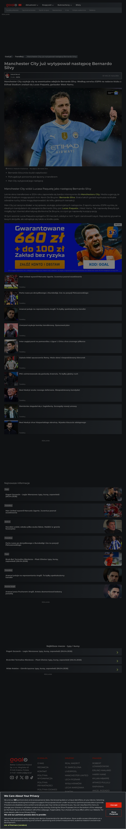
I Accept (113, 805)
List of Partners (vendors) (15, 825)
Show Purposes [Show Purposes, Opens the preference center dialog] (114, 813)
